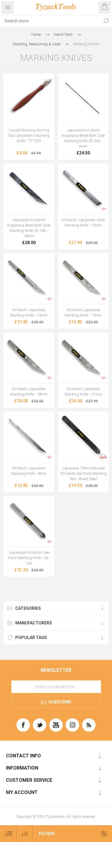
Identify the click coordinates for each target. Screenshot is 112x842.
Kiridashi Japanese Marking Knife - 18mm (28, 391)
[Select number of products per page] (8, 834)
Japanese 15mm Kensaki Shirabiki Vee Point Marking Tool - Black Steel (83, 473)
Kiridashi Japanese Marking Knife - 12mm (28, 312)
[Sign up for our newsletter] (56, 686)
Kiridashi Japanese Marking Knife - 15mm (83, 312)
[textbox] (50, 21)
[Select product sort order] (24, 834)
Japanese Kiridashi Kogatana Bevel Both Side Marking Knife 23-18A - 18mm (28, 228)
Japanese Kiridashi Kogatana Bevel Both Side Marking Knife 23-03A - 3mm (83, 138)
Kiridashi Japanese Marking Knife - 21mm (83, 391)
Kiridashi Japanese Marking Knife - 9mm (28, 471)
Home (36, 34)
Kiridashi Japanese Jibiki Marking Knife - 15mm (83, 222)
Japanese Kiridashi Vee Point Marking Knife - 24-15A (28, 557)
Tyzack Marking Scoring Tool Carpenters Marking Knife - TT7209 (29, 135)
